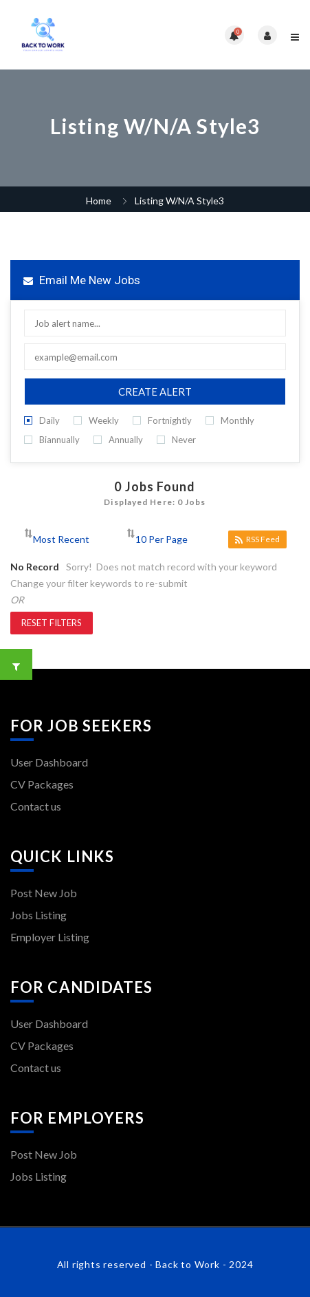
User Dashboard (49, 762)
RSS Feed (257, 539)
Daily (42, 420)
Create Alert (155, 391)
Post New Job (43, 892)
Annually (118, 440)
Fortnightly (162, 420)
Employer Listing (49, 936)
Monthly (230, 420)
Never (176, 440)
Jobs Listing (38, 914)
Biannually (52, 440)
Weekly (96, 420)
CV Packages (42, 784)
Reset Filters (51, 622)
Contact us (35, 806)
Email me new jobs (81, 280)
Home (98, 200)
